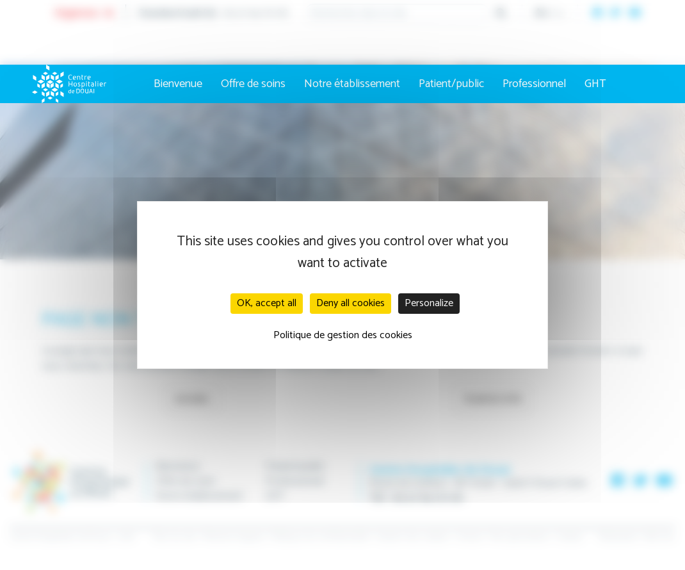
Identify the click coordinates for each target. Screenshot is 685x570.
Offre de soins (253, 84)
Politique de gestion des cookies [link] (342, 335)
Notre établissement (352, 84)
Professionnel (534, 84)
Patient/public (451, 84)
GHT (595, 84)
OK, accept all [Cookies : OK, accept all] (266, 303)
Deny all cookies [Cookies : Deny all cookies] (350, 303)
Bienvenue (178, 84)
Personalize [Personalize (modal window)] (429, 303)
